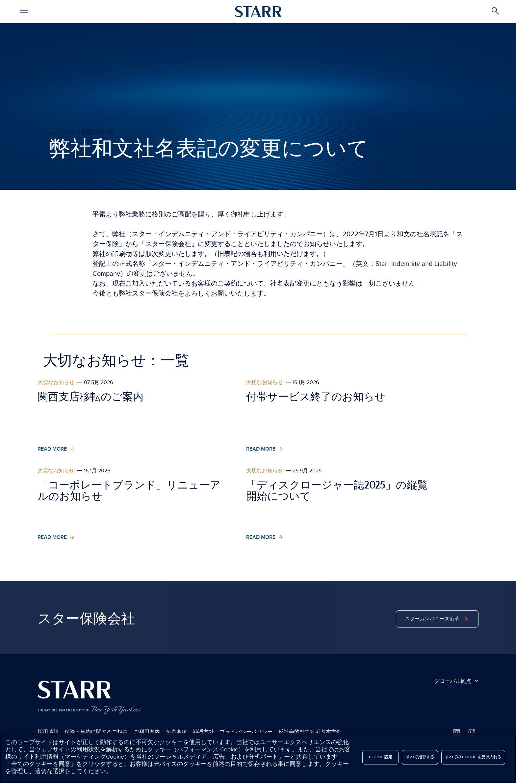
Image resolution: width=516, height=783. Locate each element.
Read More (57, 449)
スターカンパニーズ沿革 (437, 632)
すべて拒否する (420, 757)
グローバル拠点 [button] (456, 681)
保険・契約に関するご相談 (96, 732)
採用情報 (48, 732)
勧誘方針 (203, 732)
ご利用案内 (147, 732)
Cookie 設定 (380, 757)
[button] (24, 10)
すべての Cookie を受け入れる (473, 757)
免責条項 (176, 732)
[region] (258, 758)
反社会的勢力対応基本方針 (310, 732)
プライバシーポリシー (246, 732)
